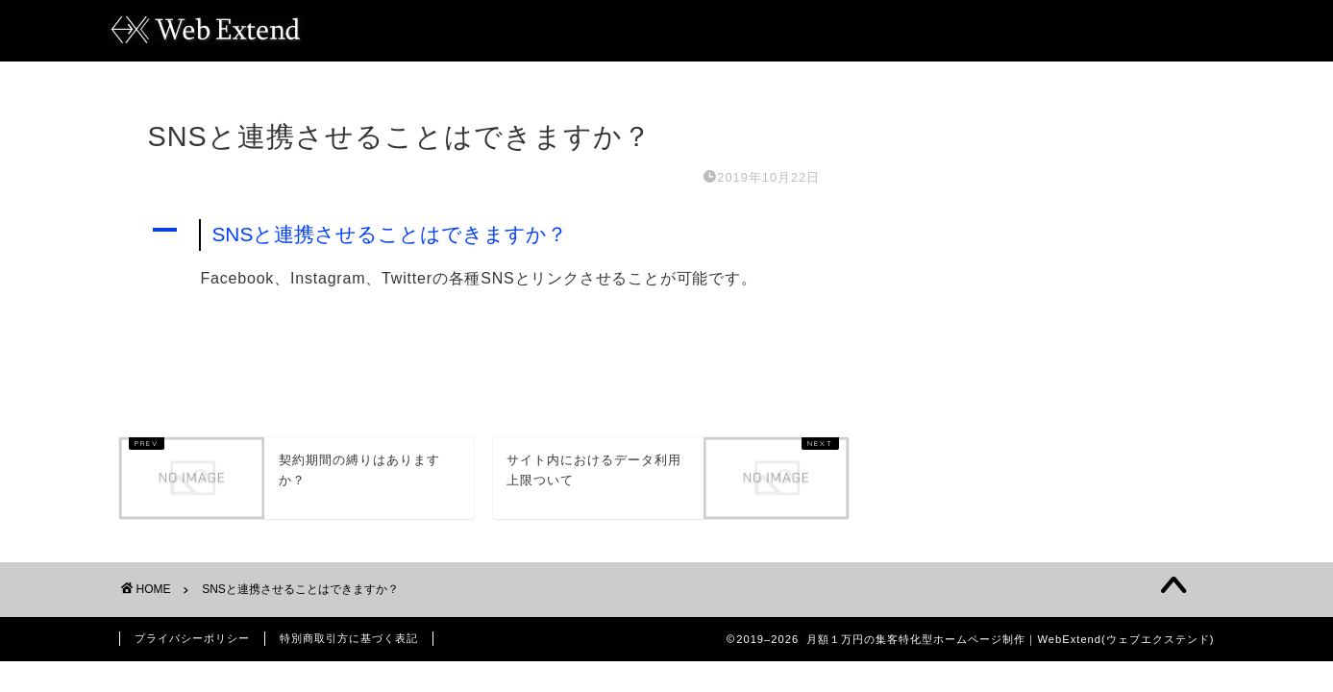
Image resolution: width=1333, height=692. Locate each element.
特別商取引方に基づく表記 (349, 638)
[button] (484, 235)
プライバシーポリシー (192, 638)
